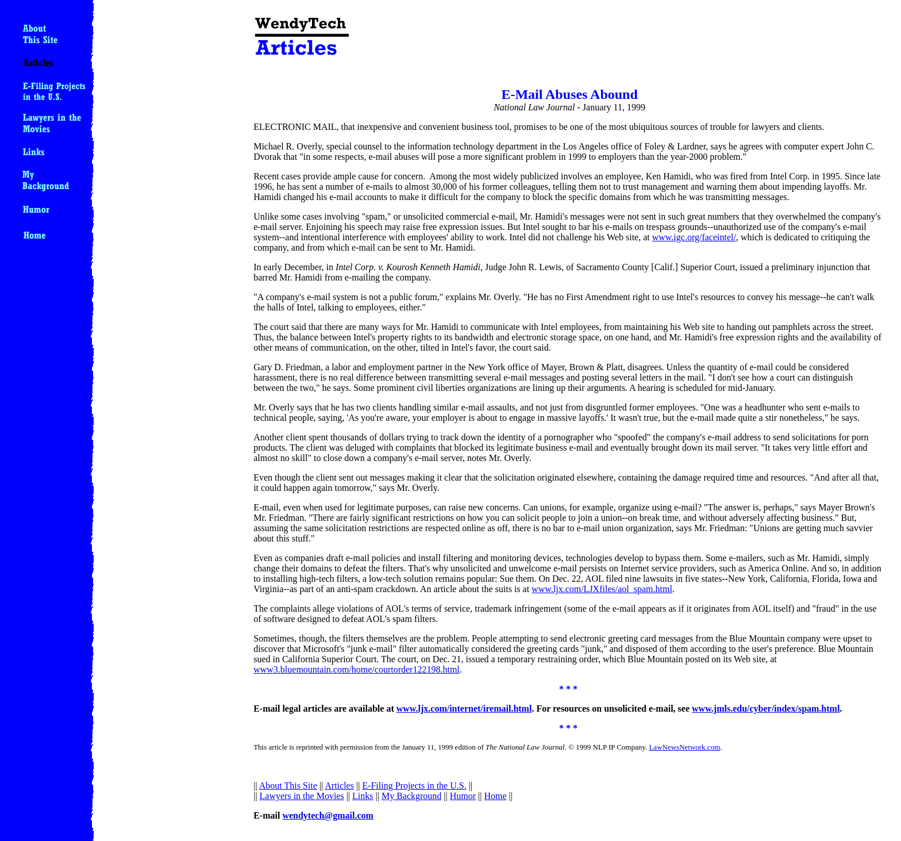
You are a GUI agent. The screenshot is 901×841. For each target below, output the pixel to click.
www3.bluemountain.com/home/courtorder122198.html (356, 669)
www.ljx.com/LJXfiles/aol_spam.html (602, 589)
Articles (339, 785)
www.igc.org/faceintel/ (694, 237)
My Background (411, 796)
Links (362, 796)
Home (495, 796)
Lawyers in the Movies (302, 796)
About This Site (288, 785)
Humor (463, 796)
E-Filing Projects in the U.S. (414, 785)
